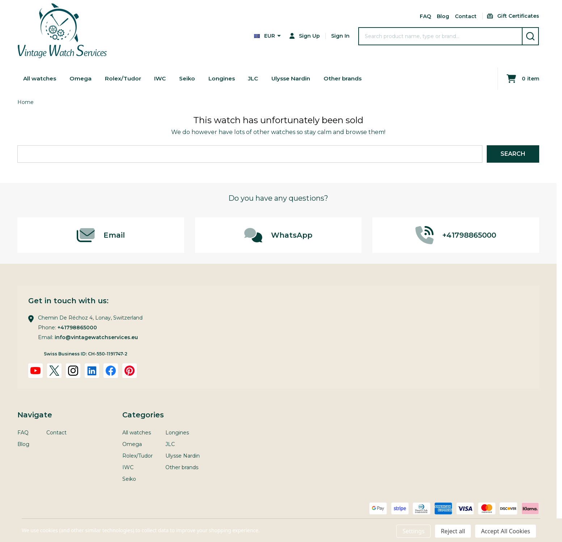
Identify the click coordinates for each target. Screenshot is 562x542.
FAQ (425, 16)
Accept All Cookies (505, 531)
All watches (40, 78)
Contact (466, 16)
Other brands (351, 78)
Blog (443, 16)
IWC (163, 78)
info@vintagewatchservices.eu (96, 337)
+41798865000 (77, 327)
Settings (413, 531)
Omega (82, 78)
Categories (143, 414)
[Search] (530, 36)
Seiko (190, 78)
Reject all (453, 531)
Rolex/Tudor (125, 78)
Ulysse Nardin (297, 78)
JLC (258, 78)
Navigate (34, 414)
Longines (226, 78)
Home (25, 102)
